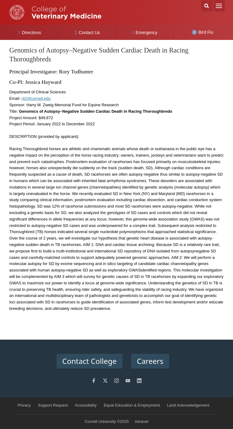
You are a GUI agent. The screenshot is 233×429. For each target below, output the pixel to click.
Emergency (144, 32)
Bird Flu (202, 32)
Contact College (89, 361)
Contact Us (87, 32)
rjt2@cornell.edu (36, 98)
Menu (219, 5)
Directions (29, 32)
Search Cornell (206, 5)
